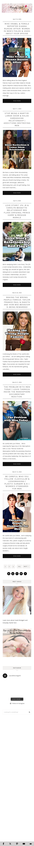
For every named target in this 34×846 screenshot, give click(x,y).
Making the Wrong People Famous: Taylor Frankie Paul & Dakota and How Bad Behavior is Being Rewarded (17, 302)
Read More (17, 100)
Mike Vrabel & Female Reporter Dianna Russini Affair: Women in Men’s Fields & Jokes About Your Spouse (17, 28)
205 (19, 566)
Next (26, 566)
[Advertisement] (17, 736)
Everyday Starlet (17, 8)
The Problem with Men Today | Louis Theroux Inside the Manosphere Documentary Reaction (17, 392)
